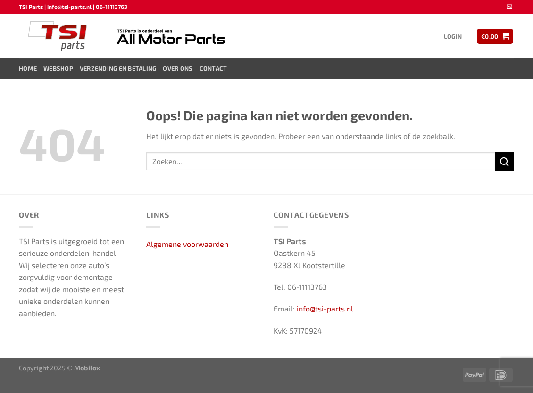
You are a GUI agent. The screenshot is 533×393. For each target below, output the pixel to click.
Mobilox (87, 368)
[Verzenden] (504, 161)
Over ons (177, 68)
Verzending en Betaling (118, 68)
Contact (213, 68)
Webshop (58, 68)
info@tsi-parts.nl (325, 308)
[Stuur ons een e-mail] (509, 7)
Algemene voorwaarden (187, 243)
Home (28, 68)
